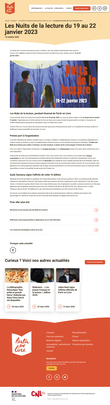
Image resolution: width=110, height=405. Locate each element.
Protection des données (82, 344)
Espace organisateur (81, 8)
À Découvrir (58, 8)
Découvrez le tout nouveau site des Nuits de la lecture (29, 210)
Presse (75, 336)
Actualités (49, 8)
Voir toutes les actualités (95, 262)
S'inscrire (51, 368)
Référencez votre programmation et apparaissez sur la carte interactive (35, 220)
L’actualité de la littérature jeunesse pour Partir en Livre (35, 20)
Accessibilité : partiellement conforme (58, 345)
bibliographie (65, 149)
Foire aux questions (54, 336)
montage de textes (49, 149)
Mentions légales (53, 340)
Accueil (7, 20)
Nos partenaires (79, 332)
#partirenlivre (36, 8)
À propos (50, 332)
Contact (69, 8)
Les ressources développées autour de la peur (26, 230)
